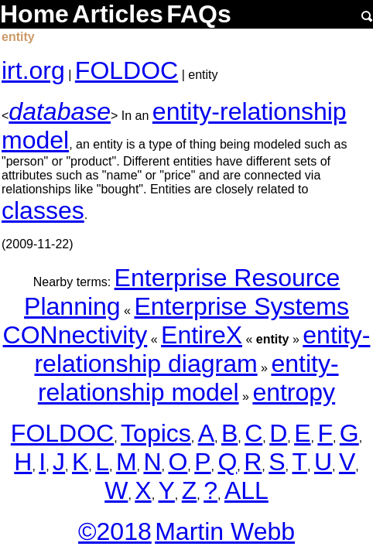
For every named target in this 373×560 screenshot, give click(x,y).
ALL (246, 490)
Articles (117, 14)
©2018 (115, 531)
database (60, 111)
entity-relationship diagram (202, 349)
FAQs (198, 14)
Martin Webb (225, 531)
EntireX (201, 335)
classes (43, 210)
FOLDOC (126, 70)
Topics (156, 433)
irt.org (33, 70)
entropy (293, 392)
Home (34, 14)
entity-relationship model (188, 378)
